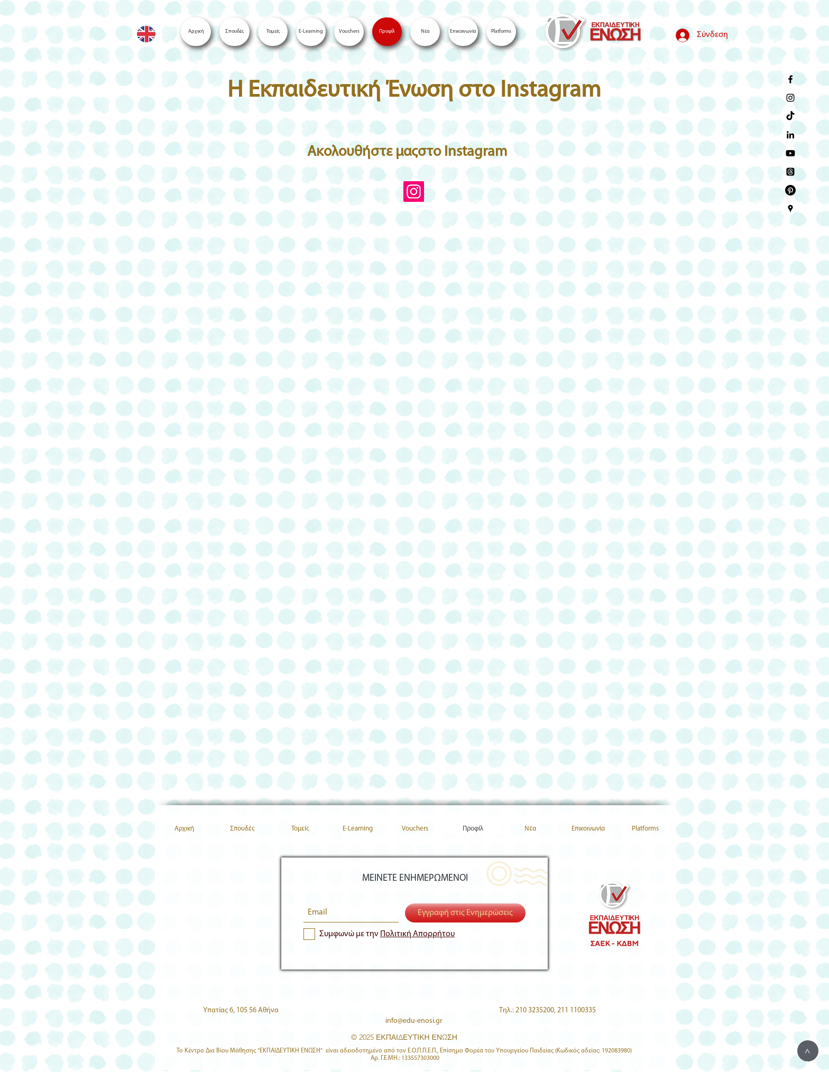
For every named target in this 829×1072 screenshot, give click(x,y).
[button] (501, 31)
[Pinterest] (790, 190)
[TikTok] (790, 116)
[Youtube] (790, 153)
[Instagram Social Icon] (413, 191)
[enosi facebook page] (790, 79)
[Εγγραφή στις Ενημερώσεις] (465, 912)
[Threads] (790, 171)
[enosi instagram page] (790, 97)
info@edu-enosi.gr (414, 1021)
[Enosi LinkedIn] (790, 134)
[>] (807, 1050)
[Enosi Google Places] (790, 208)
